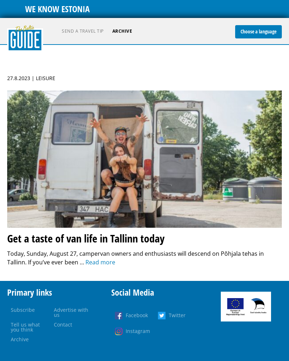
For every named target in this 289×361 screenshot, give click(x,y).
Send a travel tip (83, 31)
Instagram (138, 331)
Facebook (137, 315)
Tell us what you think (25, 327)
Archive (122, 31)
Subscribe (23, 309)
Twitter (177, 315)
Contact (63, 324)
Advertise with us (71, 312)
